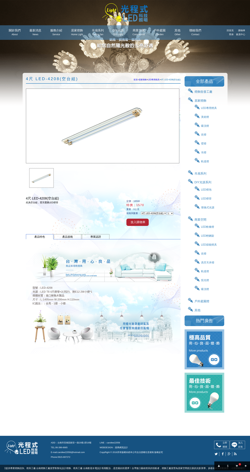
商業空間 (139, 33)
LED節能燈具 (209, 244)
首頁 (135, 80)
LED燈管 (206, 198)
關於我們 (15, 33)
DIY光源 (118, 33)
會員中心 (240, 34)
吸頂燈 (205, 125)
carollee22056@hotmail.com (71, 452)
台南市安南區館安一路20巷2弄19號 (74, 442)
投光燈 (205, 280)
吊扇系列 (98, 33)
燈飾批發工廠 (203, 91)
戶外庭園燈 (201, 301)
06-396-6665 (61, 447)
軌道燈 (205, 161)
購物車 (241, 30)
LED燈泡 (206, 189)
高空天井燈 (207, 262)
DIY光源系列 (202, 182)
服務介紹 (56, 33)
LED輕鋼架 (207, 235)
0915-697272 (64, 457)
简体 (231, 34)
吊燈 (203, 152)
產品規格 (67, 236)
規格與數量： (133, 213)
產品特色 (39, 236)
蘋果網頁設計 (121, 447)
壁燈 (203, 143)
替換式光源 (207, 207)
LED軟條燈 (207, 226)
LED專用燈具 (153, 80)
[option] (41, 178)
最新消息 (35, 33)
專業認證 (95, 236)
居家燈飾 (77, 33)
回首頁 (230, 30)
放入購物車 (138, 222)
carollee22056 (113, 442)
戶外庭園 (160, 33)
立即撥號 (225, 444)
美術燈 (205, 117)
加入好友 (240, 444)
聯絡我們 (195, 33)
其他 (177, 33)
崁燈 (203, 134)
